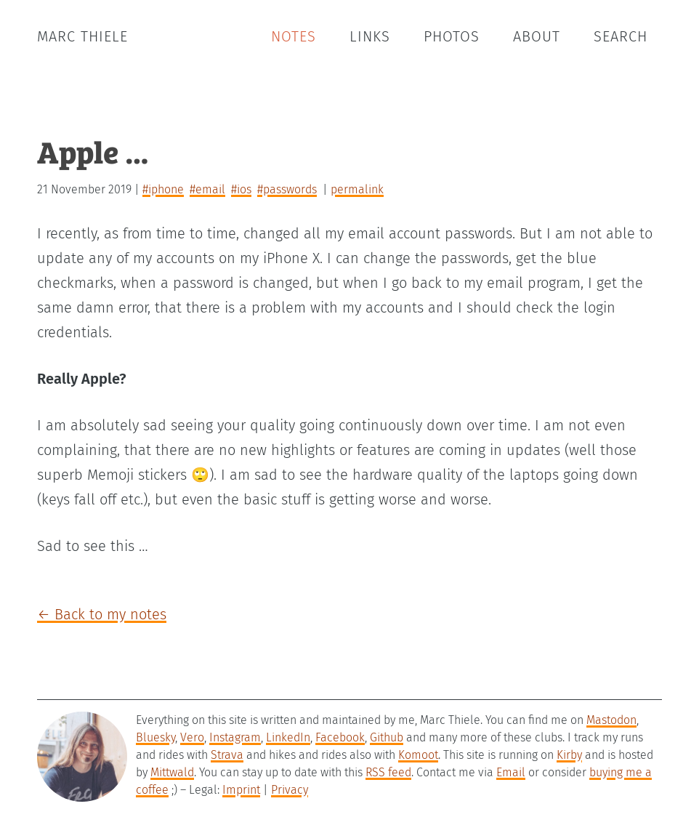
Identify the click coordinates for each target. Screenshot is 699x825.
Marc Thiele (82, 36)
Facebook (340, 737)
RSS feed (388, 772)
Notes (293, 36)
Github (386, 737)
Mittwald (172, 772)
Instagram (235, 737)
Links (370, 36)
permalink (357, 189)
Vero (192, 737)
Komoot (418, 755)
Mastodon (611, 720)
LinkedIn (288, 737)
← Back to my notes (101, 614)
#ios (241, 189)
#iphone (163, 189)
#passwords (287, 189)
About (536, 36)
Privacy (289, 790)
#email (207, 189)
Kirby (569, 755)
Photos (452, 36)
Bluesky (155, 737)
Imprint (241, 790)
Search (620, 36)
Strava (227, 755)
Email (510, 772)
